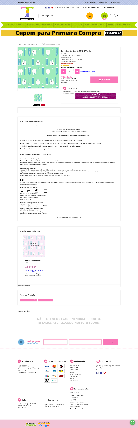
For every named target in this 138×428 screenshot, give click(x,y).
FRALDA (102, 25)
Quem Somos (74, 397)
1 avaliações (65, 67)
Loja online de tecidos (75, 217)
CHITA (87, 25)
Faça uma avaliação (75, 67)
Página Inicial (79, 361)
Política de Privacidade (76, 395)
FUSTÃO (110, 25)
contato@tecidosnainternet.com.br (28, 372)
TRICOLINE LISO (47, 25)
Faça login (32, 2)
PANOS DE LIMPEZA (33, 25)
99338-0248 (93, 8)
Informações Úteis (81, 389)
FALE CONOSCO (116, 2)
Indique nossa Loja (75, 374)
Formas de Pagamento (77, 409)
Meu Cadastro (74, 370)
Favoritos (73, 378)
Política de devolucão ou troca (79, 404)
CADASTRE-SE (103, 2)
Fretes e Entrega (75, 406)
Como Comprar (74, 365)
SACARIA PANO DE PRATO (16, 25)
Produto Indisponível (34, 246)
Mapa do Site (74, 367)
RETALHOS (126, 25)
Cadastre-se (73, 372)
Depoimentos (74, 376)
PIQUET (118, 25)
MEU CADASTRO (91, 2)
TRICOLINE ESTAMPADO (62, 25)
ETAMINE (94, 25)
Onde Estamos (74, 393)
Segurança (73, 400)
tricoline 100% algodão (29, 300)
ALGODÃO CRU (77, 25)
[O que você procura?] (89, 15)
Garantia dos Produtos (77, 402)
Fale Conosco (74, 381)
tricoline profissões (46, 300)
